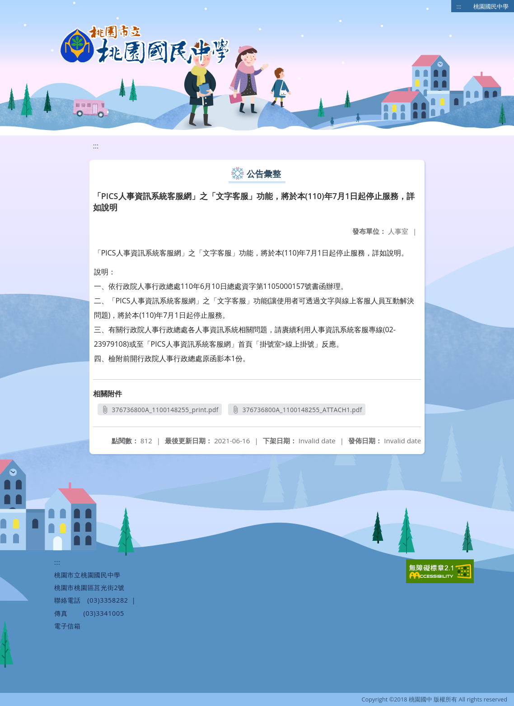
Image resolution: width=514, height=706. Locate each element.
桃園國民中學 (491, 6)
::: (459, 6)
